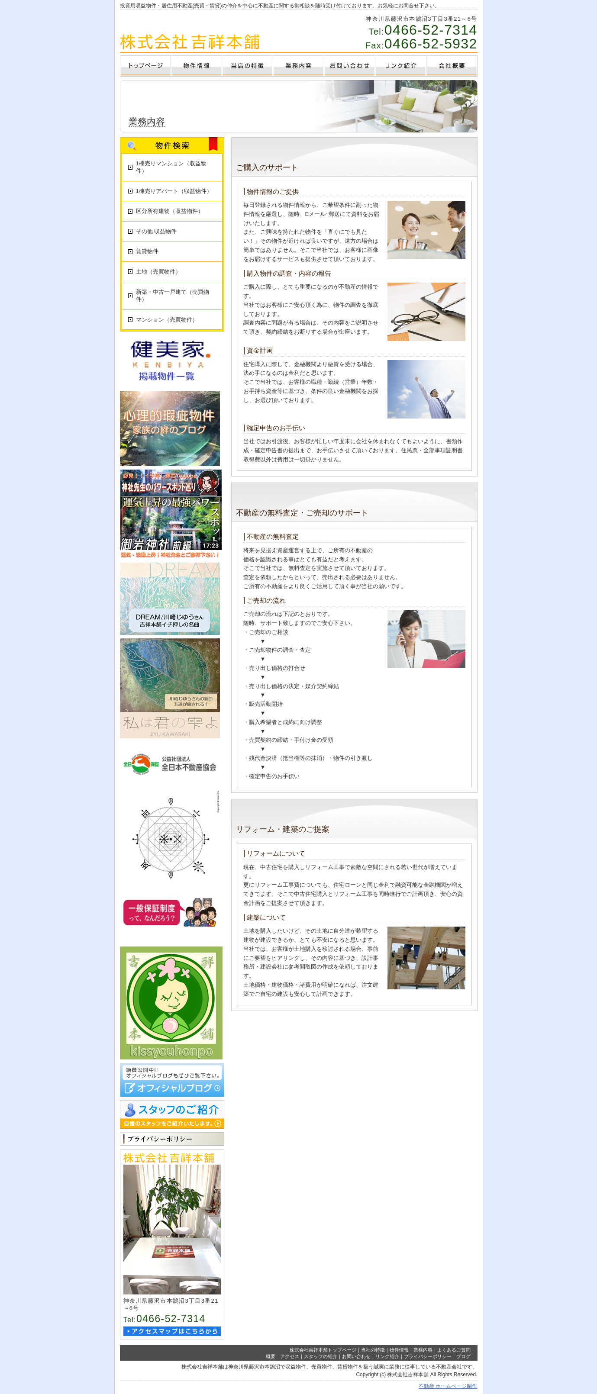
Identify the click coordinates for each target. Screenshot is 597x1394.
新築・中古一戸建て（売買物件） (172, 296)
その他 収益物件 (156, 231)
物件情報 (399, 1349)
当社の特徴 (373, 1349)
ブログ (463, 1356)
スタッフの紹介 (320, 1356)
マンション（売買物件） (167, 319)
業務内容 (422, 1349)
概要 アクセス (282, 1356)
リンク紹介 (387, 1356)
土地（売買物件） (158, 271)
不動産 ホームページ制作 (448, 1386)
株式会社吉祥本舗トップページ (323, 1349)
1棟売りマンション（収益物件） (171, 167)
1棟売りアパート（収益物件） (174, 191)
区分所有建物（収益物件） (169, 211)
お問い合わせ (356, 1356)
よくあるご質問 (454, 1349)
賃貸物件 (147, 251)
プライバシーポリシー (428, 1356)
